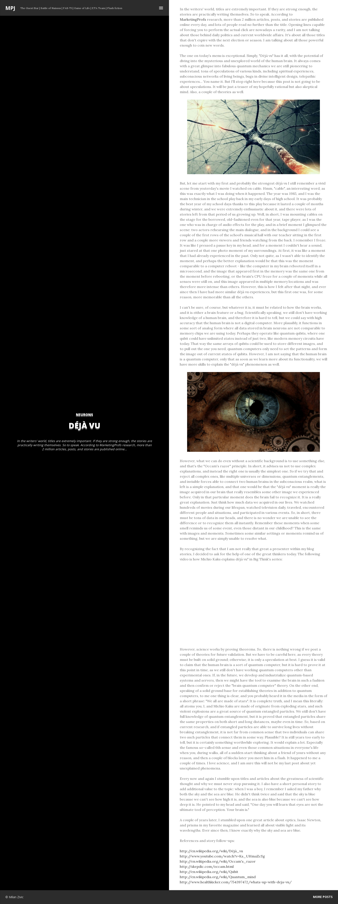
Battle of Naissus (51, 8)
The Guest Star (29, 8)
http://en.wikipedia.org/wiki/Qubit (209, 872)
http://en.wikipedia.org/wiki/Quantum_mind (218, 877)
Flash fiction (114, 8)
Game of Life (82, 8)
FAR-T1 (67, 8)
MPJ (10, 7)
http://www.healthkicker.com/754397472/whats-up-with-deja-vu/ (236, 882)
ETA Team (98, 8)
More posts (323, 897)
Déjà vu (84, 425)
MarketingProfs (193, 19)
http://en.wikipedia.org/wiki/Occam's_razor (218, 861)
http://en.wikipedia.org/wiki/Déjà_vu (211, 851)
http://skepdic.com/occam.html (207, 866)
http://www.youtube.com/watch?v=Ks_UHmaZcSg (222, 856)
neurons (84, 414)
